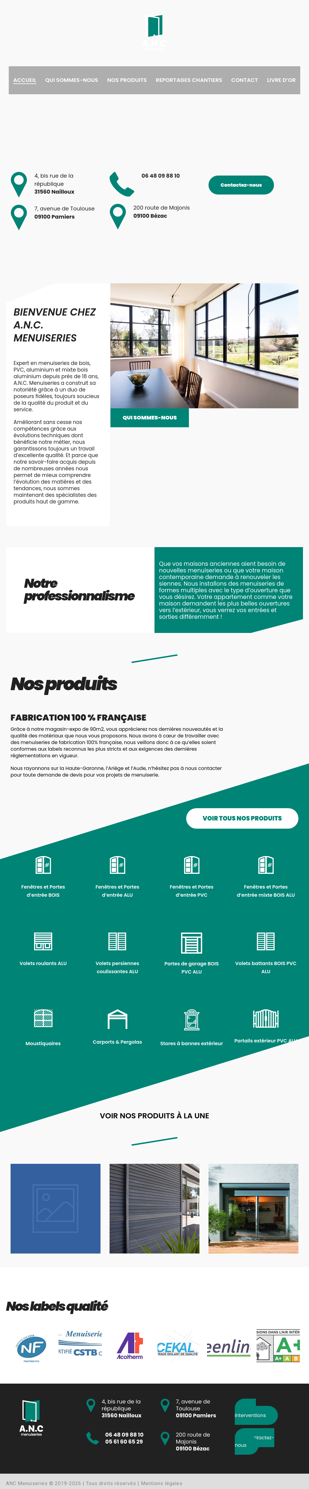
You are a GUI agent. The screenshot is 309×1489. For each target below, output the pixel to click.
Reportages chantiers (189, 80)
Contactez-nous (241, 185)
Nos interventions (250, 1412)
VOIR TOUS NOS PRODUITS (242, 818)
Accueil (24, 80)
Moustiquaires (43, 1043)
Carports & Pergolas (117, 1042)
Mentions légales (162, 1483)
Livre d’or (281, 80)
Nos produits (127, 80)
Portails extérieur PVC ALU (265, 1040)
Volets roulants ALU (43, 963)
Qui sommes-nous (71, 80)
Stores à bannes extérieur (191, 1043)
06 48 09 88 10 (161, 175)
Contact (244, 80)
